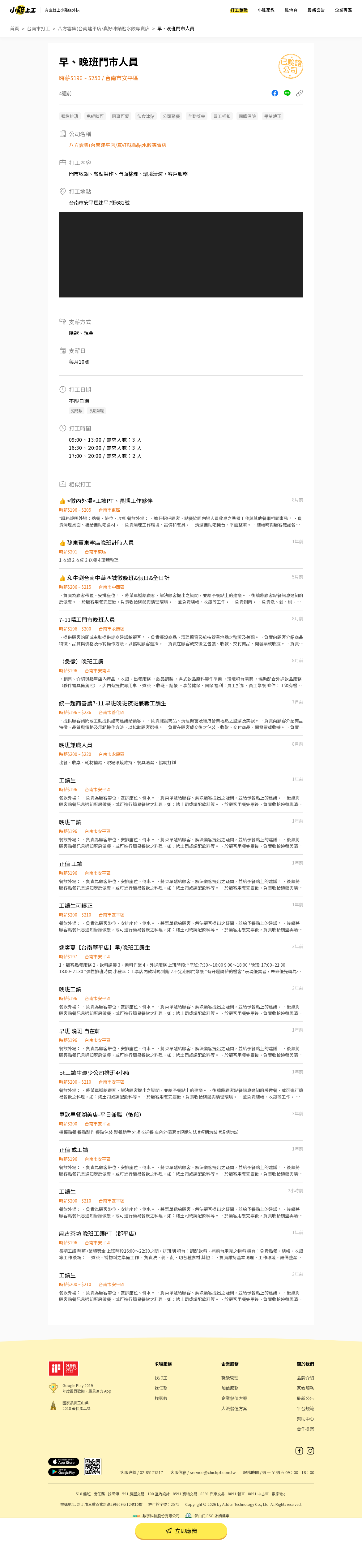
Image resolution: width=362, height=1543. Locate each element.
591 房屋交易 (133, 1493)
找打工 (161, 1378)
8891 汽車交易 (212, 1493)
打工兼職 (239, 10)
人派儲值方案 (234, 1408)
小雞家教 (266, 10)
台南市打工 (38, 28)
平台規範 (305, 1408)
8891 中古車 (258, 1493)
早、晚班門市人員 (175, 28)
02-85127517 (151, 1472)
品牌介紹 (305, 1378)
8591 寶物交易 (185, 1493)
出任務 (99, 1493)
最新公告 (316, 10)
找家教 (161, 1398)
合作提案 (305, 1429)
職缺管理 (230, 1378)
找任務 (161, 1388)
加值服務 (230, 1388)
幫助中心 (305, 1418)
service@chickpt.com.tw (213, 1472)
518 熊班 (83, 1493)
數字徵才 (279, 1493)
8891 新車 (236, 1493)
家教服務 (305, 1388)
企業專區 (343, 10)
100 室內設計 (158, 1493)
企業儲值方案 (234, 1398)
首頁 (14, 28)
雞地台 (291, 10)
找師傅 (113, 1493)
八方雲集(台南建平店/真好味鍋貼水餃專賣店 (104, 28)
